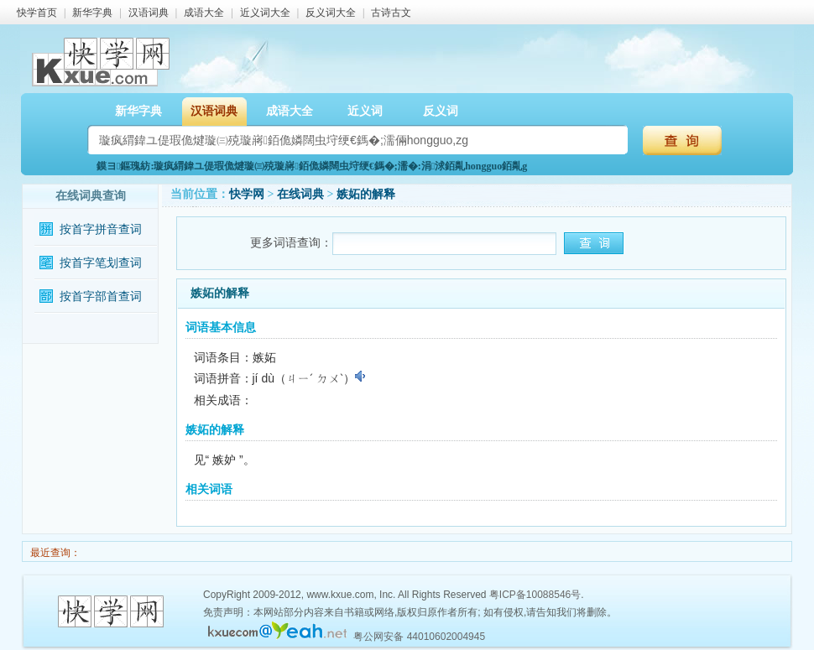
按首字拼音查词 (101, 229)
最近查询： (54, 553)
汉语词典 (148, 12)
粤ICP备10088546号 (535, 595)
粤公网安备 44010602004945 (419, 636)
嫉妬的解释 (366, 194)
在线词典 (300, 194)
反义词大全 (330, 12)
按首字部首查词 (101, 296)
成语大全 (204, 12)
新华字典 (92, 12)
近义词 (365, 111)
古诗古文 (391, 12)
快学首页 (37, 12)
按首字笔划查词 (101, 263)
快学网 (246, 194)
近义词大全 (265, 12)
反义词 (440, 111)
